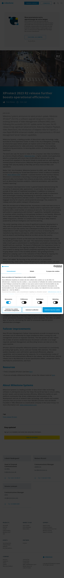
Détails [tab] (32, 271)
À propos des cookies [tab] (53, 271)
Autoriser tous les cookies (52, 310)
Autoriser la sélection (32, 310)
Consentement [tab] (11, 271)
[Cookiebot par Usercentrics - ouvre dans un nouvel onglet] (55, 266)
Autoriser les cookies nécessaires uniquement (11, 309)
